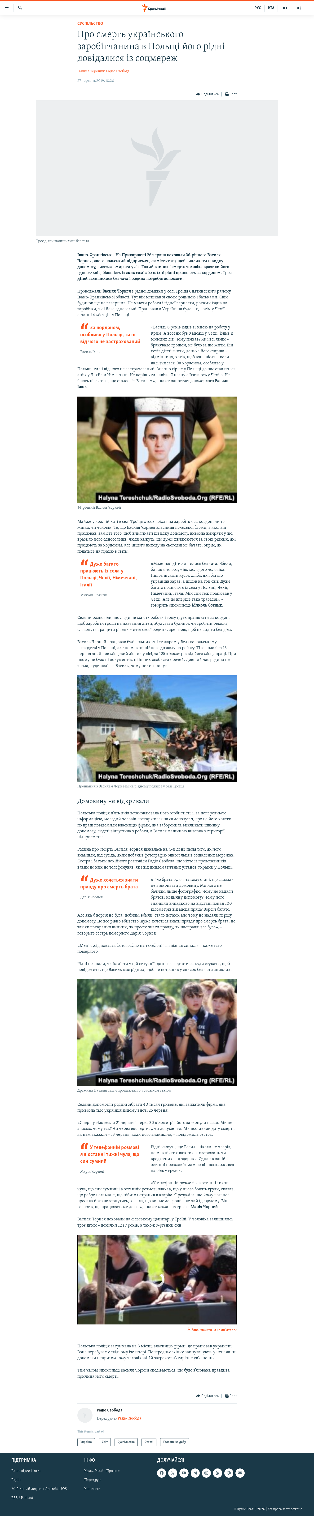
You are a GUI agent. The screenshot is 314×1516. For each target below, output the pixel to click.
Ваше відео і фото (25, 1471)
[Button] (207, 94)
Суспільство (90, 24)
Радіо (16, 1480)
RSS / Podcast (22, 1498)
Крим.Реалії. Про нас (101, 1471)
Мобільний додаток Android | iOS (39, 1489)
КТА (271, 8)
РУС (258, 8)
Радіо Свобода (118, 71)
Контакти (92, 1489)
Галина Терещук (91, 71)
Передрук (92, 1480)
